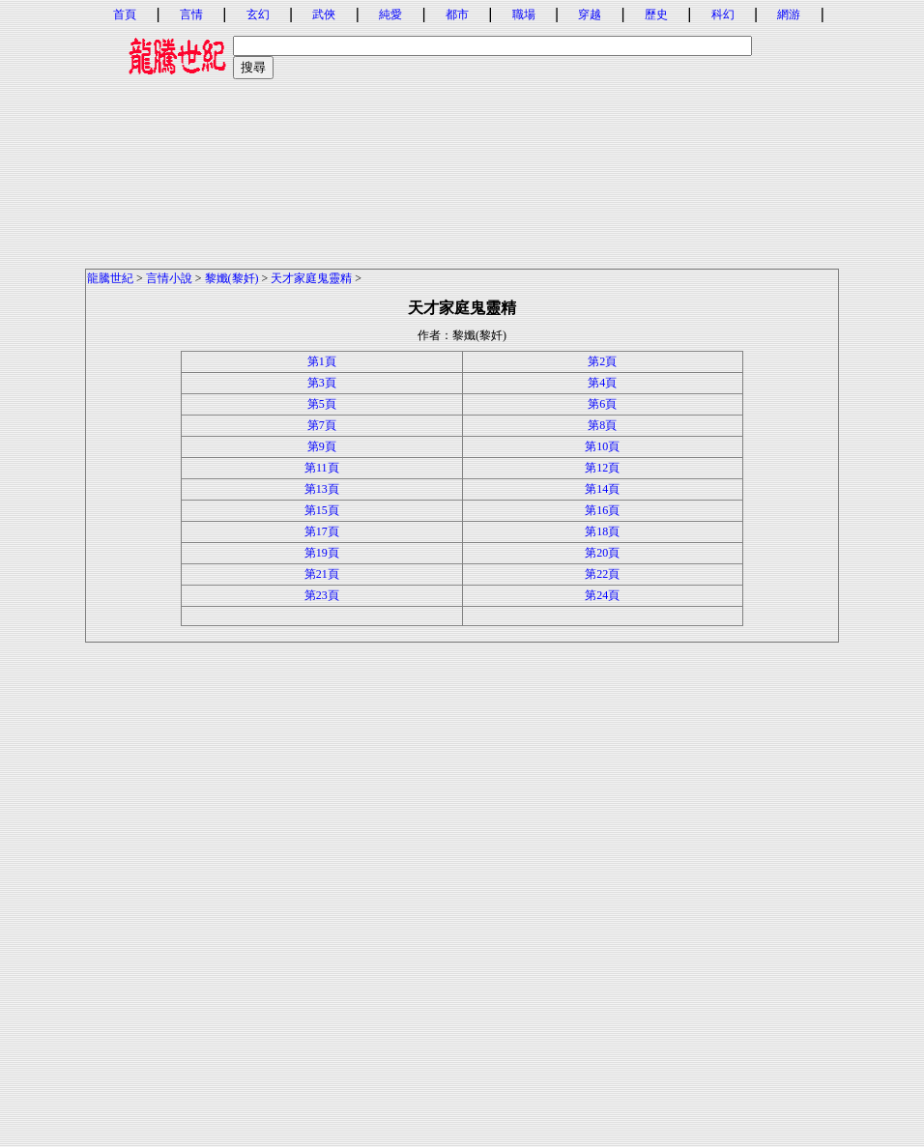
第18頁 (602, 531)
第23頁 (321, 595)
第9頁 (321, 446)
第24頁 (602, 595)
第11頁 (321, 467)
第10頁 (602, 446)
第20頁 (602, 552)
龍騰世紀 (110, 278)
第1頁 (321, 361)
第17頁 (321, 531)
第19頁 (321, 552)
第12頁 (602, 467)
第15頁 (321, 510)
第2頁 (602, 361)
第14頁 (602, 489)
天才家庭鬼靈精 (311, 278)
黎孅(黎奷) (232, 278)
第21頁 (321, 574)
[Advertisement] (462, 132)
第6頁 (602, 404)
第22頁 (602, 574)
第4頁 (602, 382)
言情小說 (169, 278)
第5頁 (321, 404)
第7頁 (321, 425)
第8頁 (602, 425)
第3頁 (321, 382)
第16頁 (602, 510)
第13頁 (321, 489)
